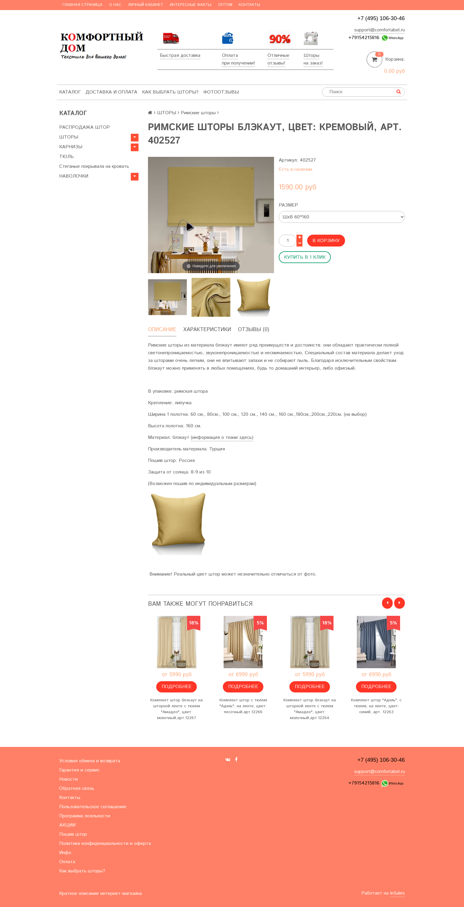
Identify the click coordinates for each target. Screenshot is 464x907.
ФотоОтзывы (221, 92)
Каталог (70, 92)
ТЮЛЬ (66, 156)
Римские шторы (198, 112)
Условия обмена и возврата (89, 761)
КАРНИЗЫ (70, 147)
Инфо (65, 852)
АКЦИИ (67, 825)
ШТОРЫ (68, 137)
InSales (397, 893)
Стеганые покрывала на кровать (94, 166)
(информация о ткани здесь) (222, 437)
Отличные (278, 55)
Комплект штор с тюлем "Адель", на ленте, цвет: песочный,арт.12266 (243, 706)
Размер (288, 205)
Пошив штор (73, 834)
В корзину (326, 240)
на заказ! (313, 63)
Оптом (225, 5)
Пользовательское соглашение (92, 806)
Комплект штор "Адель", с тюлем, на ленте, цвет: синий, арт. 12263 (376, 706)
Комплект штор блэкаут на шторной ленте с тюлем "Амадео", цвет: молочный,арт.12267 (176, 709)
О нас (115, 5)
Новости (68, 779)
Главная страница (82, 5)
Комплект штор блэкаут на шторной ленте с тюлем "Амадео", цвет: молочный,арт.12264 (309, 709)
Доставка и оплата (111, 92)
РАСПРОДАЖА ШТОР (84, 127)
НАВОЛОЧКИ (73, 176)
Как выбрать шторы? (170, 92)
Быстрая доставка (180, 55)
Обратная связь (76, 788)
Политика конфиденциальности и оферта (105, 843)
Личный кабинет (145, 5)
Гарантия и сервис (79, 770)
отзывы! (276, 63)
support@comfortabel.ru (379, 30)
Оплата (230, 55)
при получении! (238, 63)
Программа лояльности (84, 816)
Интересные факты (190, 5)
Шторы (311, 55)
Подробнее (176, 686)
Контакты (249, 5)
